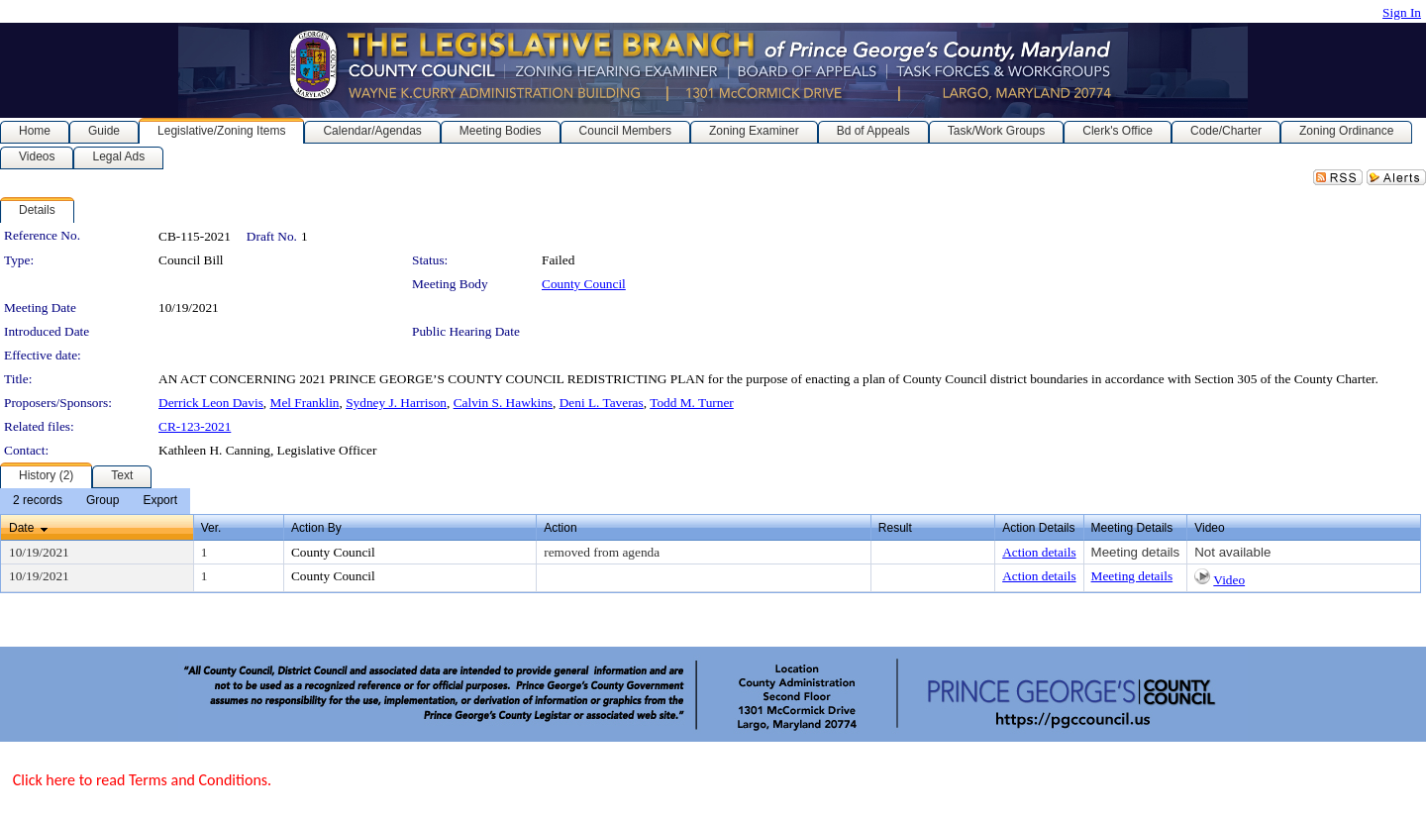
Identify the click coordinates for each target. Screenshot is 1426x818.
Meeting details (1135, 552)
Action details (1038, 552)
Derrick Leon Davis (210, 402)
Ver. (211, 528)
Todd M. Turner (692, 402)
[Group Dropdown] (102, 501)
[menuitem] (37, 501)
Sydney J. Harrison (396, 402)
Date (21, 528)
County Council (584, 283)
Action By (316, 528)
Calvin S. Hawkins (503, 402)
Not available (1232, 552)
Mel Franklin (305, 402)
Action (560, 528)
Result (895, 528)
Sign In (1401, 12)
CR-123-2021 (194, 426)
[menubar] (95, 501)
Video (1229, 579)
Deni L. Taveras (602, 402)
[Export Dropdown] (160, 501)
